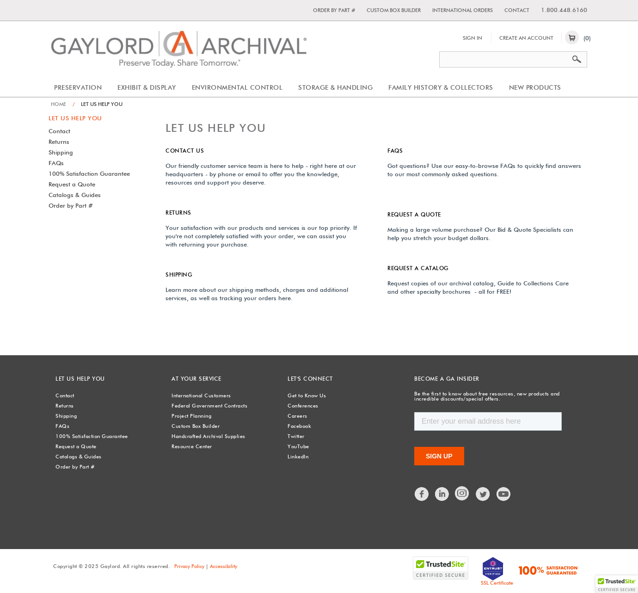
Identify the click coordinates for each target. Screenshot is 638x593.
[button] (616, 584)
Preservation (78, 87)
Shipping (61, 152)
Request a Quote (72, 184)
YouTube (298, 446)
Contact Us (185, 150)
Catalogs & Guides (75, 194)
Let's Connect (310, 378)
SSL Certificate (497, 583)
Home (58, 104)
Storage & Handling (335, 87)
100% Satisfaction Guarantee (89, 173)
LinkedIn (298, 456)
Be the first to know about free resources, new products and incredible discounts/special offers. (487, 396)
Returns (59, 141)
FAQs (56, 163)
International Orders (462, 10)
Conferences (303, 405)
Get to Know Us (307, 395)
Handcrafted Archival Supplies (208, 436)
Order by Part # (334, 10)
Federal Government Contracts (209, 405)
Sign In (472, 38)
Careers (297, 416)
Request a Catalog (418, 268)
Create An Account (526, 38)
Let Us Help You (75, 118)
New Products (535, 87)
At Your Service (196, 378)
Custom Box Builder (394, 10)
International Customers (201, 395)
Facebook (299, 426)
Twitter (296, 436)
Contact (516, 10)
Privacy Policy (189, 566)
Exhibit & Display (146, 87)
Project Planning (191, 416)
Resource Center (192, 446)
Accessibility (223, 566)
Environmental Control (237, 87)
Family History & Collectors (440, 87)
